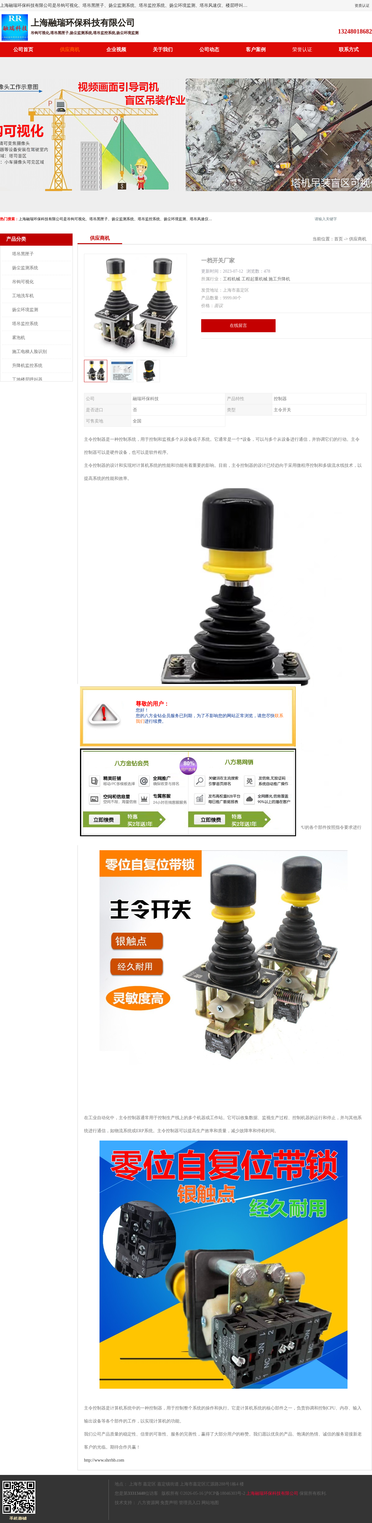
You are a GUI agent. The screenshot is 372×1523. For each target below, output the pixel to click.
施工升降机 (279, 279)
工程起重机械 (254, 279)
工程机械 (231, 279)
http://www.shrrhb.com (104, 1460)
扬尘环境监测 (25, 309)
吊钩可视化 (23, 281)
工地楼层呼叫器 (27, 379)
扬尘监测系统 (25, 268)
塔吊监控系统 (25, 323)
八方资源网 (148, 1502)
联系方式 (349, 49)
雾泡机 (18, 337)
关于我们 (163, 49)
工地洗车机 (23, 295)
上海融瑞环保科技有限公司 (272, 1493)
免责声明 (169, 1502)
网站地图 (210, 1502)
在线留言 (238, 325)
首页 (338, 239)
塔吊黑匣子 (23, 254)
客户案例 (256, 49)
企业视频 (116, 49)
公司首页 (23, 49)
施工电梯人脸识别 (29, 351)
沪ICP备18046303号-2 (224, 1493)
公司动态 (209, 49)
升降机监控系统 (27, 365)
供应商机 (70, 49)
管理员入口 (190, 1502)
